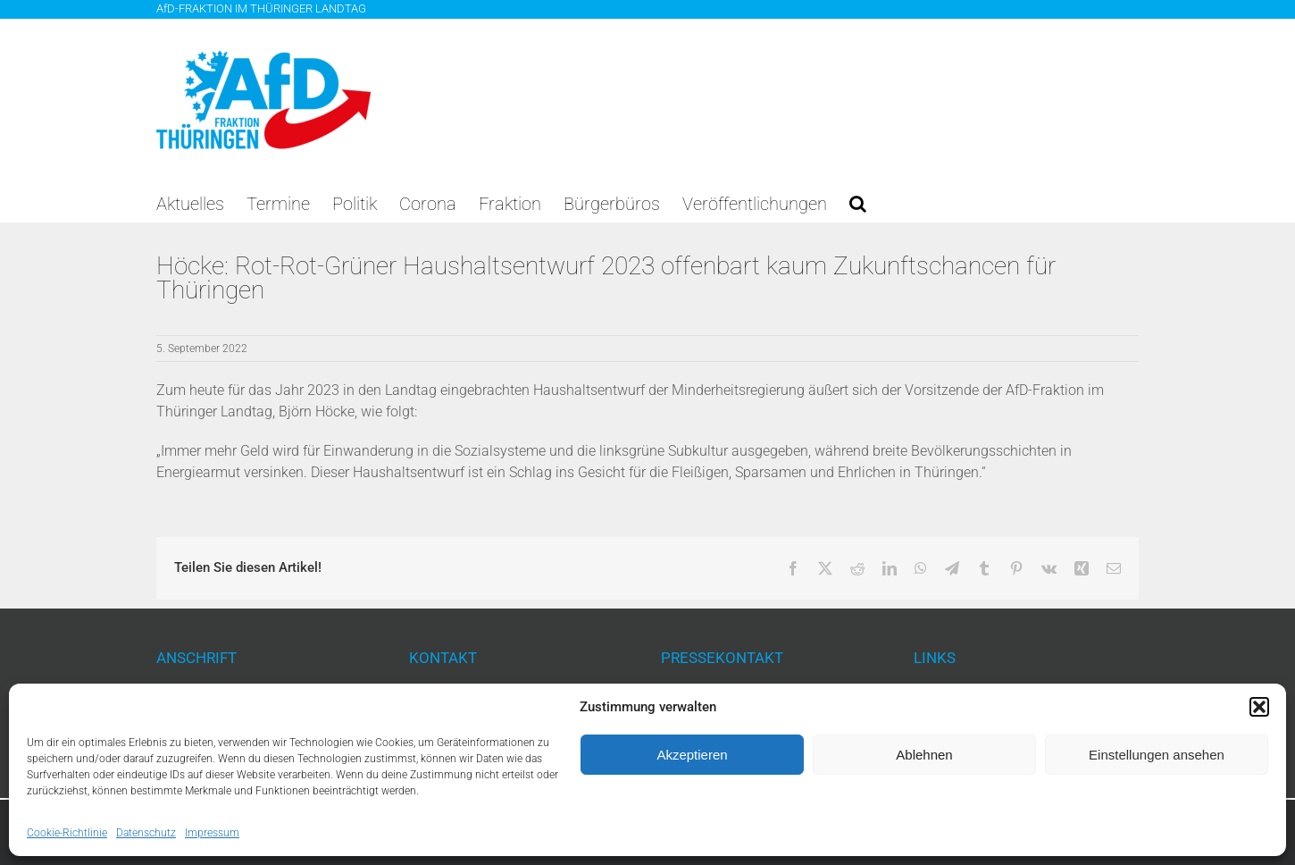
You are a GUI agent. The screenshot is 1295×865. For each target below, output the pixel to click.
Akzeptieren (691, 754)
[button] (1259, 707)
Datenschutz (146, 833)
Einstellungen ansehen (1156, 754)
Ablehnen (924, 754)
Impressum (212, 833)
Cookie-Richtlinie (67, 833)
